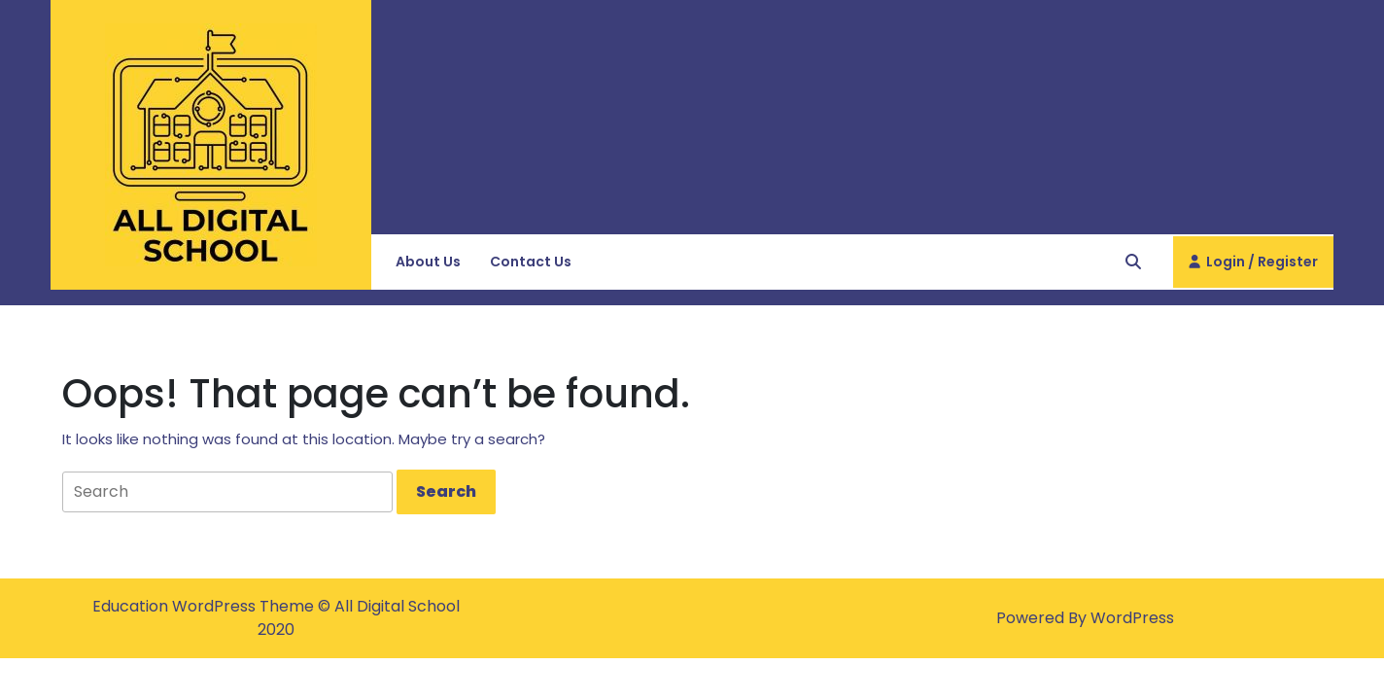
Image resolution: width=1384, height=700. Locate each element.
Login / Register (1253, 269)
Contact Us (530, 261)
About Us (428, 261)
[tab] (446, 492)
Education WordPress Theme (205, 606)
